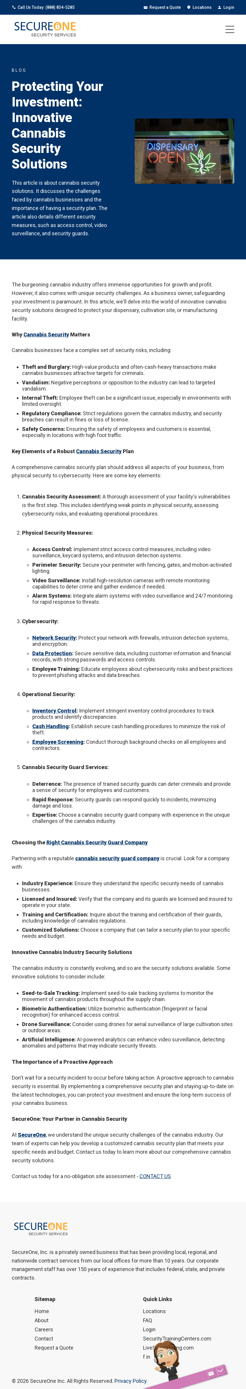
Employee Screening (57, 742)
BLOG (19, 70)
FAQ (147, 1320)
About (41, 1320)
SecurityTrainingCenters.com (177, 1338)
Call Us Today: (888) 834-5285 (43, 7)
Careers (44, 1329)
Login (226, 7)
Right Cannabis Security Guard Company (97, 842)
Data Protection (52, 653)
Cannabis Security (46, 334)
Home (42, 1311)
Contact (44, 1338)
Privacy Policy (130, 1381)
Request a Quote (162, 7)
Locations (199, 7)
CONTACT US (155, 1176)
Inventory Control (54, 711)
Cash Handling (50, 726)
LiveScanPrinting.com (168, 1348)
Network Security (54, 638)
